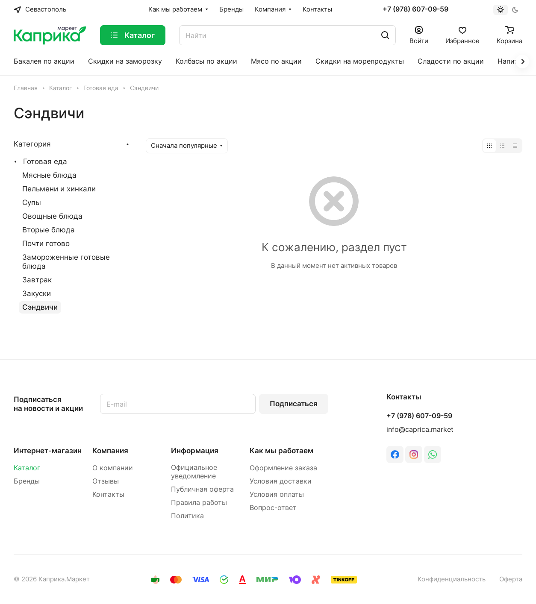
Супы (31, 202)
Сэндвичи (40, 307)
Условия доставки (281, 481)
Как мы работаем (281, 450)
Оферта (510, 579)
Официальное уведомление (194, 471)
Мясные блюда (49, 175)
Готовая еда (45, 161)
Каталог (27, 468)
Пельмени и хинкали (59, 189)
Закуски (36, 293)
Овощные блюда (52, 216)
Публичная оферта (202, 489)
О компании (112, 468)
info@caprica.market (420, 429)
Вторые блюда (48, 230)
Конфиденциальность (452, 579)
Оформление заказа (283, 468)
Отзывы (105, 481)
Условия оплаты (277, 494)
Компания (110, 450)
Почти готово (46, 243)
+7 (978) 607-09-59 (415, 9)
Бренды (27, 481)
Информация (194, 450)
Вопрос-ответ (273, 508)
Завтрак (37, 280)
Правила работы (199, 502)
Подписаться (294, 403)
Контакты (108, 494)
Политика (187, 516)
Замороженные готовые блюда (66, 261)
